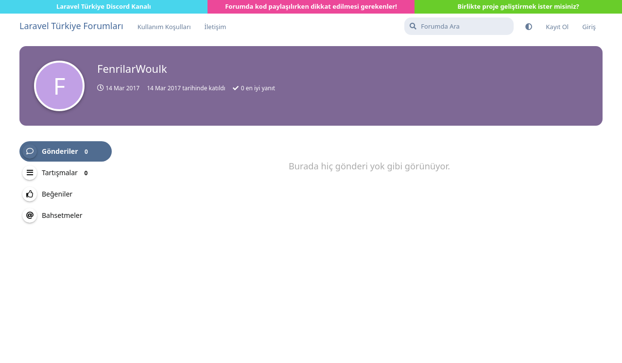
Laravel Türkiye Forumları (71, 26)
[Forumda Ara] (459, 26)
